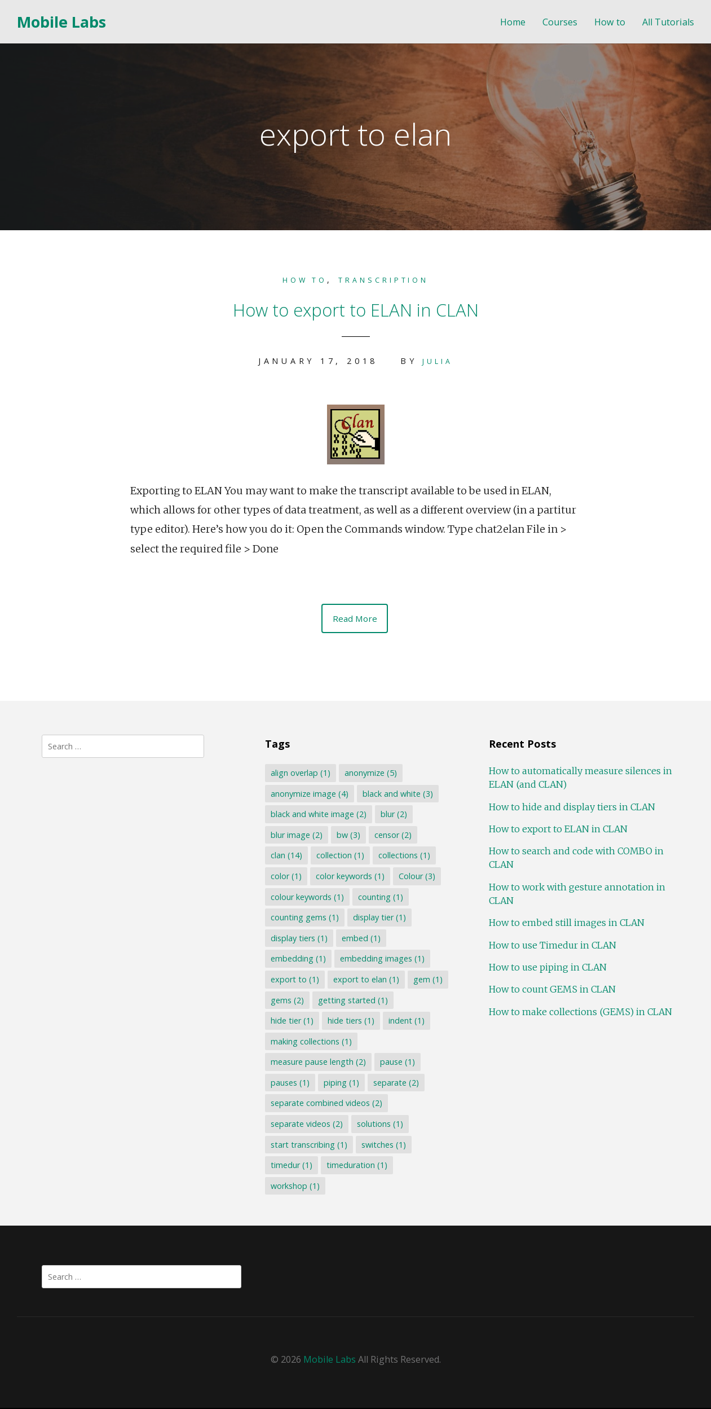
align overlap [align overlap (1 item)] (300, 774)
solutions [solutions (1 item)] (380, 1125)
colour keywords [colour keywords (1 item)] (307, 897)
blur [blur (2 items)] (394, 815)
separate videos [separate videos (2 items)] (307, 1125)
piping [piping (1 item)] (341, 1083)
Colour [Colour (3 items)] (417, 877)
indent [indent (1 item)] (406, 1021)
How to (609, 22)
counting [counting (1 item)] (380, 897)
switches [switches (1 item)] (383, 1145)
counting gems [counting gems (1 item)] (305, 918)
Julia (437, 360)
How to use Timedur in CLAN (552, 945)
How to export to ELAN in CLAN (355, 307)
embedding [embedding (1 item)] (298, 959)
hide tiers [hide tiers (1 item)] (351, 1021)
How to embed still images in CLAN (566, 923)
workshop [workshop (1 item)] (295, 1187)
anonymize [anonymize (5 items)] (371, 774)
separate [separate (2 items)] (396, 1083)
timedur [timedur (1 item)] (291, 1166)
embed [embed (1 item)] (361, 939)
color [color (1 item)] (286, 877)
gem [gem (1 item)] (428, 980)
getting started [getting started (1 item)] (353, 1000)
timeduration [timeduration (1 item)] (356, 1166)
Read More (355, 618)
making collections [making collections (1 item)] (311, 1042)
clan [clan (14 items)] (286, 856)
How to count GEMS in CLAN (552, 990)
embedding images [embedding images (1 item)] (382, 959)
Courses (559, 22)
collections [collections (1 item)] (404, 856)
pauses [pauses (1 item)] (290, 1083)
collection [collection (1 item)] (340, 856)
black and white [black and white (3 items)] (398, 794)
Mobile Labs (61, 21)
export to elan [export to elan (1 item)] (366, 980)
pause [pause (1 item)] (397, 1062)
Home (512, 22)
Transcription (387, 279)
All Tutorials (668, 22)
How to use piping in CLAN (548, 968)
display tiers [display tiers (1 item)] (299, 939)
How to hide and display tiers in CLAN (572, 807)
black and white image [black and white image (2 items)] (318, 815)
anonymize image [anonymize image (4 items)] (309, 794)
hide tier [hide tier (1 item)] (292, 1021)
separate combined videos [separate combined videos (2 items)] (326, 1104)
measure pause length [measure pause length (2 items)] (318, 1062)
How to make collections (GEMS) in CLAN (580, 1012)
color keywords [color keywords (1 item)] (350, 877)
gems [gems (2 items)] (287, 1000)
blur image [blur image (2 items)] (297, 836)
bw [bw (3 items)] (348, 836)
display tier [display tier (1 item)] (379, 918)
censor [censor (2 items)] (393, 836)
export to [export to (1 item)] (295, 980)
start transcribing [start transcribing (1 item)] (309, 1145)
